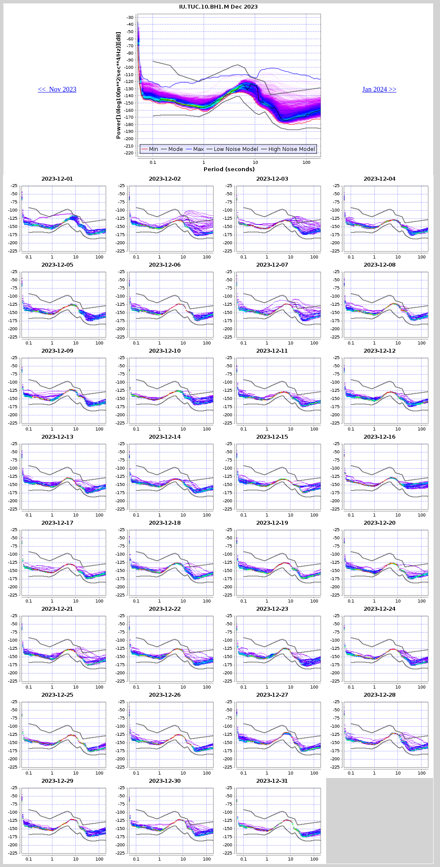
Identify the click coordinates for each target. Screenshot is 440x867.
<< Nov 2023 (57, 89)
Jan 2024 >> (379, 89)
